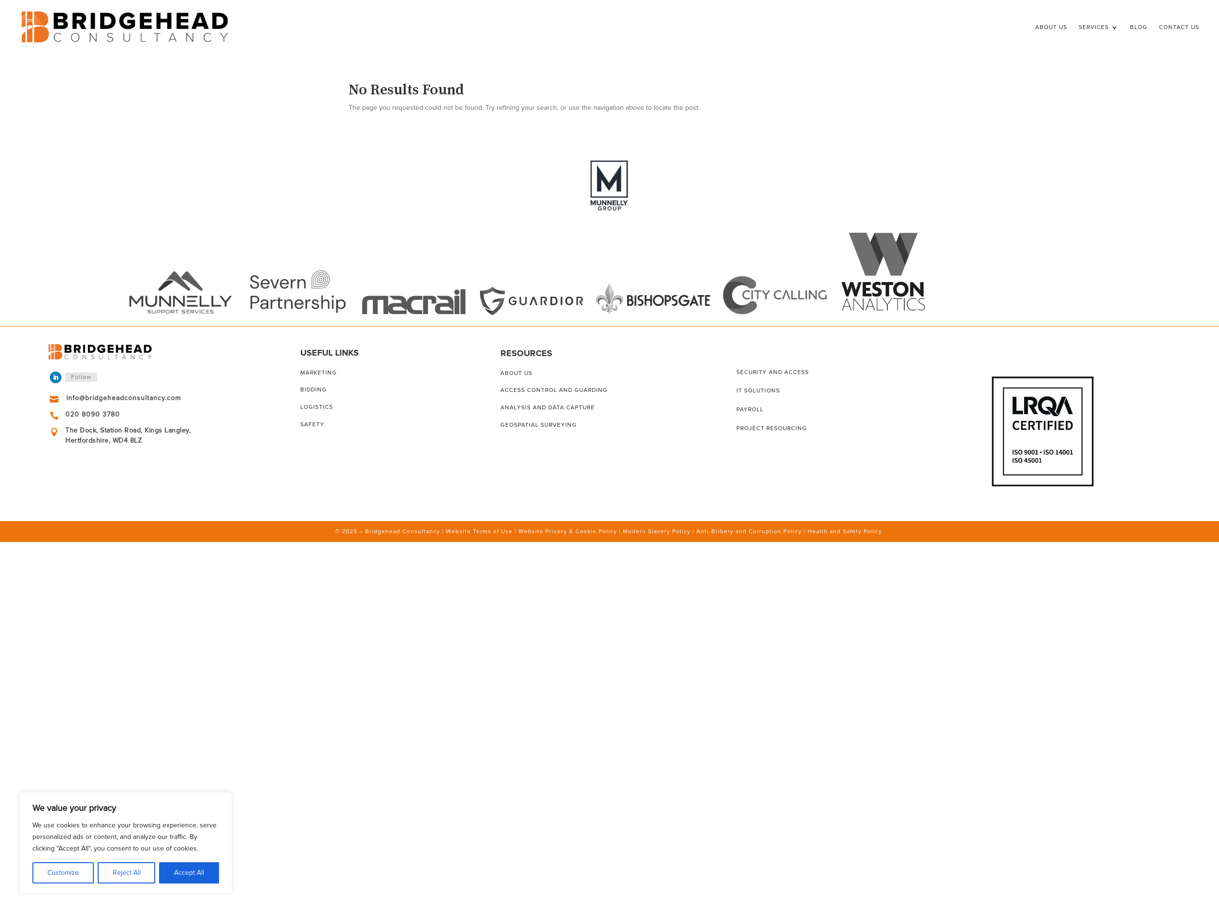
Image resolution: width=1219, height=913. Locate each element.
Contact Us (1179, 27)
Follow (81, 377)
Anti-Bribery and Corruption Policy (749, 531)
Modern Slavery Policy (656, 531)
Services (1094, 27)
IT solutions (758, 390)
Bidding (313, 389)
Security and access (772, 372)
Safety (312, 424)
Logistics (316, 407)
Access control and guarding (554, 390)
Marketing (318, 372)
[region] (125, 843)
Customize (63, 872)
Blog (1138, 27)
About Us (1051, 27)
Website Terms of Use (479, 531)
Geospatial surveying (538, 425)
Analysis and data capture (547, 407)
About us (516, 373)
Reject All (127, 872)
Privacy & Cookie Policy (581, 531)
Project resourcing (771, 428)
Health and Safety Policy (845, 531)
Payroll (750, 409)
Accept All (189, 872)
